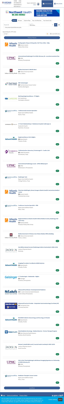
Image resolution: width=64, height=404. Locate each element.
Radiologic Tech (22, 177)
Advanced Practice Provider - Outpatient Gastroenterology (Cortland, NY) (38, 303)
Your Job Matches (36, 20)
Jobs (19, 1)
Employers (58, 4)
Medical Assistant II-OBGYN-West (27, 69)
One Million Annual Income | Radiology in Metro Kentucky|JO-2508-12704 (38, 247)
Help (3, 395)
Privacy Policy (23, 395)
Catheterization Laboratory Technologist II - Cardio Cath (34, 150)
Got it (60, 399)
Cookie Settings (52, 399)
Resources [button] (17, 6)
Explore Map (27, 20)
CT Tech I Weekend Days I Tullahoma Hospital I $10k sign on (34, 124)
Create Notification (55, 34)
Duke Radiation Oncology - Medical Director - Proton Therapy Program (37, 331)
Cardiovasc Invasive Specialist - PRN (28, 205)
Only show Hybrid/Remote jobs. (13, 27)
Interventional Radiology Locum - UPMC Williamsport (33, 163)
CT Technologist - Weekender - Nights (28, 276)
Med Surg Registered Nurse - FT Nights (28, 96)
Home (15, 1)
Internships (17, 3)
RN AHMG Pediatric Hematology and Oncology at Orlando (34, 317)
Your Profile (18, 4)
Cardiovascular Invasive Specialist (27, 110)
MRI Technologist (23, 83)
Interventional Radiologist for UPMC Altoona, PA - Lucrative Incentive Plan (38, 56)
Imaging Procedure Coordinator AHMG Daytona (31, 263)
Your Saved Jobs (47, 20)
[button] (59, 24)
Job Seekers (47, 4)
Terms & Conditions (12, 395)
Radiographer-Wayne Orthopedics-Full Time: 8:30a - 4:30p (34, 43)
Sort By (5, 34)
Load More (32, 388)
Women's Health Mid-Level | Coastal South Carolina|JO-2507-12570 (36, 344)
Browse (20, 20)
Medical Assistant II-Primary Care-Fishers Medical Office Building (36, 234)
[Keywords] (16, 24)
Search (14, 20)
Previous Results (32, 37)
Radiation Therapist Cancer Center (27, 375)
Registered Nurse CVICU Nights (26, 137)
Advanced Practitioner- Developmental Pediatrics (32, 289)
